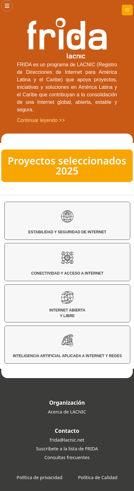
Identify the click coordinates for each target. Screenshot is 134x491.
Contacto (67, 430)
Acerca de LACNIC (67, 411)
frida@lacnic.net (67, 440)
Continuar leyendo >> (41, 120)
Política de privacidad (39, 477)
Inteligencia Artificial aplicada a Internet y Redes (67, 346)
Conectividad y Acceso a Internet (67, 263)
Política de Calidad (97, 477)
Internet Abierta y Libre (67, 304)
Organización (67, 402)
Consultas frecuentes (67, 457)
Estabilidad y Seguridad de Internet (67, 222)
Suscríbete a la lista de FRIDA (67, 448)
